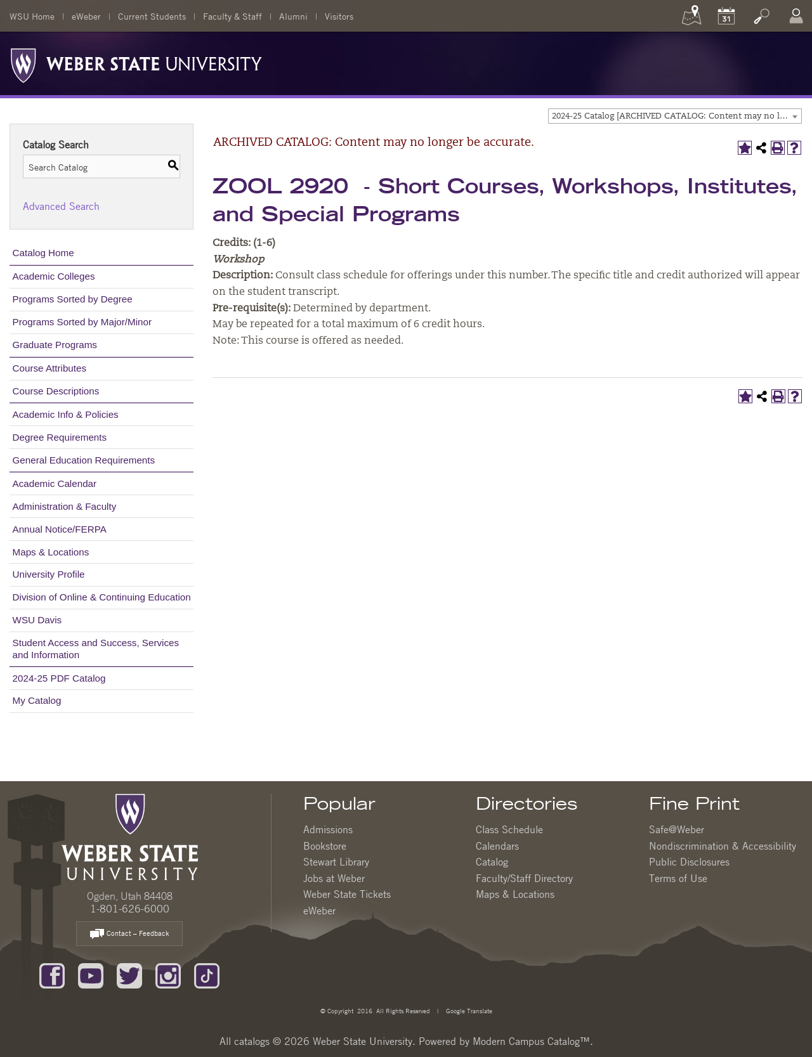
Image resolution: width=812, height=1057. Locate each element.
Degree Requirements (60, 437)
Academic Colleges (54, 276)
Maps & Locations (51, 552)
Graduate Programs (55, 344)
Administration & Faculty (65, 506)
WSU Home (32, 16)
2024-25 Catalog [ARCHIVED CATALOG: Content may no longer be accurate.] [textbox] (676, 116)
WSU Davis (37, 619)
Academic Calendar (55, 483)
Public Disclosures (689, 861)
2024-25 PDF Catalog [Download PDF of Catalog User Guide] (59, 678)
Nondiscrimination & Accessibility (722, 846)
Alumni (293, 16)
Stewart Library (336, 861)
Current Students (152, 16)
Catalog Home (43, 252)
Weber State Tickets (347, 894)
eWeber (86, 16)
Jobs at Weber (334, 878)
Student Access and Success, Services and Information (96, 648)
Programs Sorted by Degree (73, 299)
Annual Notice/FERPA (60, 529)
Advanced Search (61, 206)
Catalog (492, 861)
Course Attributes (50, 368)
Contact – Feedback (129, 934)
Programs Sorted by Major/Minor (82, 321)
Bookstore (324, 846)
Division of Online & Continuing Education (102, 597)
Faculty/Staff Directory (524, 878)
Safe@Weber (676, 829)
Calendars (497, 846)
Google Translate (468, 1010)
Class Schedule (509, 829)
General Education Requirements (84, 460)
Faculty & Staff (232, 16)
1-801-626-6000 (129, 908)
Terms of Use (678, 878)
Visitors (339, 16)
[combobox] (675, 116)
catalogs (252, 1041)
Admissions (328, 829)
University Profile (49, 574)
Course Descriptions (56, 391)
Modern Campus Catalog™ (531, 1041)
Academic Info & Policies (66, 414)
